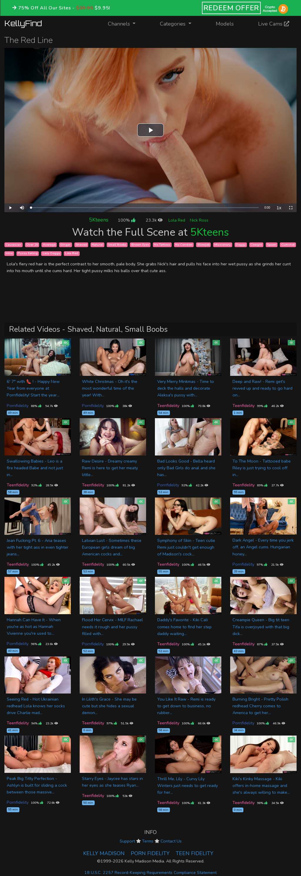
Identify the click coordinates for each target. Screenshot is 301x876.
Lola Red (176, 220)
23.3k (154, 220)
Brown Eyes (140, 244)
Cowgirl (256, 244)
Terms (147, 841)
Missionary (222, 244)
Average (49, 244)
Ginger (65, 244)
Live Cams (273, 23)
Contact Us (171, 841)
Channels (125, 23)
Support (127, 841)
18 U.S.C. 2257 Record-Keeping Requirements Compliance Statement (150, 872)
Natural (97, 244)
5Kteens (98, 219)
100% (126, 220)
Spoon (271, 244)
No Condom (184, 244)
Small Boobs (117, 244)
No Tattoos (162, 244)
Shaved (81, 244)
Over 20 (32, 244)
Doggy (241, 244)
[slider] (145, 207)
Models (225, 23)
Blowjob (204, 244)
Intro (9, 253)
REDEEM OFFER (231, 8)
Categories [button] (173, 23)
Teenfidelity (168, 405)
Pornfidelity (18, 405)
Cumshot (288, 244)
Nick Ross (199, 220)
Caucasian (13, 244)
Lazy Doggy (51, 253)
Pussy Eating (28, 253)
